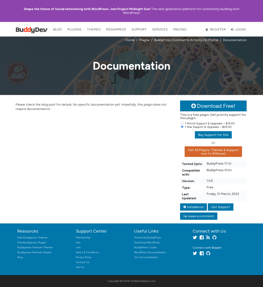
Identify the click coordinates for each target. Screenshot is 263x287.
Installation (193, 207)
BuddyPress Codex (145, 247)
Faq (78, 242)
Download (147, 237)
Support (139, 29)
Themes (93, 29)
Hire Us (80, 267)
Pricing (179, 29)
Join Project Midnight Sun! (87, 9)
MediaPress (116, 29)
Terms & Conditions (87, 252)
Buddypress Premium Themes (35, 247)
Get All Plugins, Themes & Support (213, 151)
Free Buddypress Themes (32, 237)
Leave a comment (198, 216)
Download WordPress (147, 242)
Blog (57, 29)
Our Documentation (146, 257)
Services (160, 29)
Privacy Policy (84, 257)
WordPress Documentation (150, 252)
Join (78, 247)
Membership (83, 237)
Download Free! (213, 105)
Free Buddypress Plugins (31, 242)
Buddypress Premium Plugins (34, 252)
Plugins (74, 29)
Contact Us (82, 262)
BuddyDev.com (146, 281)
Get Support (220, 207)
